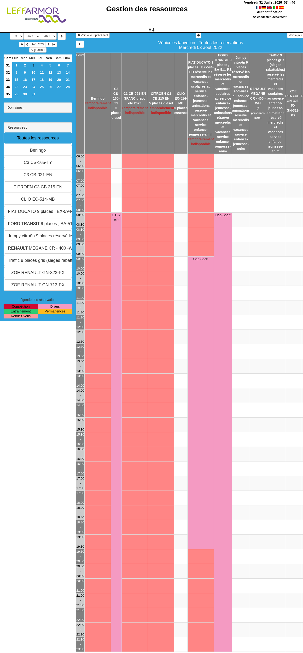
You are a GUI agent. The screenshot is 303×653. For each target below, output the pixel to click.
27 (59, 87)
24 (33, 87)
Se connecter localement (269, 17)
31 (8, 65)
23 (25, 87)
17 (33, 80)
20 (59, 80)
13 (59, 72)
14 (68, 72)
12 (50, 72)
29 (16, 94)
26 (50, 87)
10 (33, 72)
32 (8, 72)
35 (8, 94)
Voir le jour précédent (92, 35)
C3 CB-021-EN (134, 94)
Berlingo (98, 98)
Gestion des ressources (147, 9)
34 (8, 87)
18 (42, 80)
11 (42, 72)
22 (16, 87)
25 (42, 87)
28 (68, 87)
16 (25, 80)
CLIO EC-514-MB (181, 98)
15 (16, 80)
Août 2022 (38, 44)
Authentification (270, 12)
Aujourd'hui (38, 50)
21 (68, 80)
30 (25, 94)
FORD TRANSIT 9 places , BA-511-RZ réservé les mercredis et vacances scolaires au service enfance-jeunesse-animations (223, 84)
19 (50, 80)
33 (8, 80)
